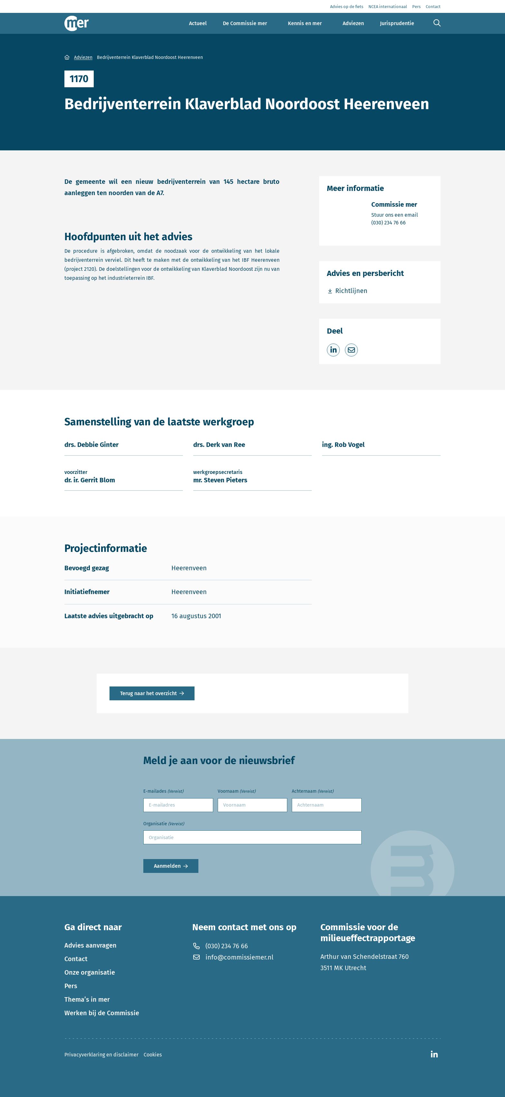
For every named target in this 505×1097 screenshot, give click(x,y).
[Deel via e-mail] (351, 350)
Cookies (153, 1055)
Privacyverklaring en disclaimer (101, 1055)
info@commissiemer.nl (232, 957)
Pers (70, 986)
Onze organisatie (89, 972)
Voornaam (236, 792)
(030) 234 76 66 (394, 222)
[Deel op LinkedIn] (333, 350)
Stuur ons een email (394, 214)
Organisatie (163, 824)
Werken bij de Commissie (101, 1013)
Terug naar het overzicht (148, 693)
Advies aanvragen (90, 945)
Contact (76, 959)
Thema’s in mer (87, 999)
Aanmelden (167, 866)
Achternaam (312, 792)
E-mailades (163, 792)
